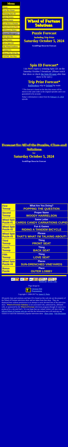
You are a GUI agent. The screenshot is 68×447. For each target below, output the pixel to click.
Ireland (49, 85)
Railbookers (33, 85)
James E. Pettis (44, 294)
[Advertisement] (28, 10)
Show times (48, 313)
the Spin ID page (49, 74)
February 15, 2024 (57, 97)
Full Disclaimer (60, 313)
